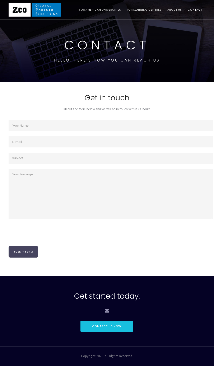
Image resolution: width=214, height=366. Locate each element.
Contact (195, 10)
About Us (174, 10)
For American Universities (100, 10)
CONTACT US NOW (106, 326)
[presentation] (40, 233)
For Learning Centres (144, 10)
